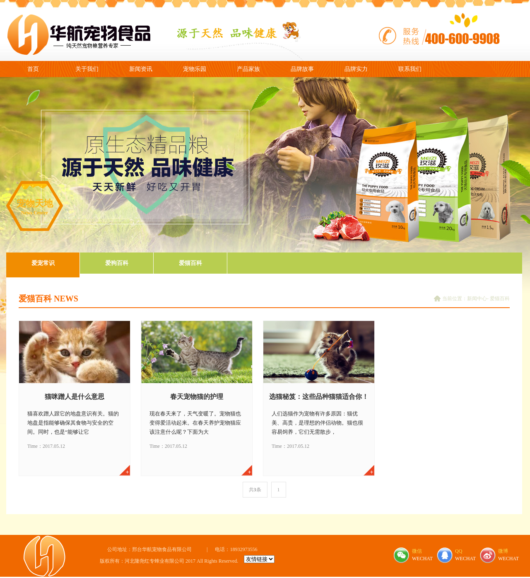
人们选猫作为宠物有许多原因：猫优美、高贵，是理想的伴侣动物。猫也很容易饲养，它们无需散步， (317, 422)
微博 (503, 551)
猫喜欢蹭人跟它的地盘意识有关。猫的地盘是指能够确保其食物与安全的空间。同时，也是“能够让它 (73, 422)
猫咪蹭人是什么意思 (74, 396)
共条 (255, 490)
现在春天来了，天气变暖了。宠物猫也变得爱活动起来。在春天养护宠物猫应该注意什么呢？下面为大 (195, 422)
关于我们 (87, 69)
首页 (33, 69)
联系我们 (410, 69)
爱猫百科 (190, 263)
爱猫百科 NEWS (48, 298)
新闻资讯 (140, 69)
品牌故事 (302, 69)
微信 (417, 551)
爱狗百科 (116, 263)
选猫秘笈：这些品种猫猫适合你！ (319, 396)
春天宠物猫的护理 (196, 396)
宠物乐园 (194, 69)
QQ (458, 551)
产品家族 (248, 69)
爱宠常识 (43, 263)
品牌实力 (356, 69)
